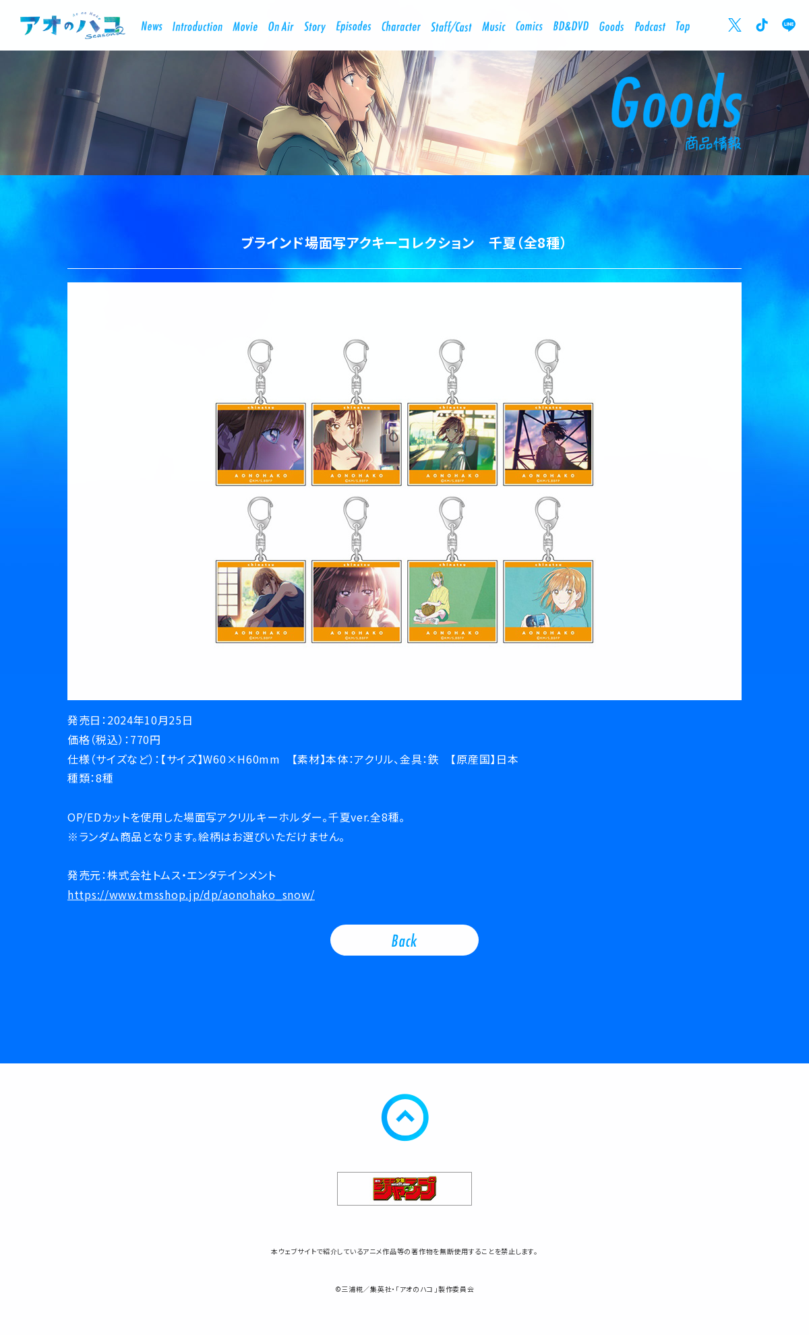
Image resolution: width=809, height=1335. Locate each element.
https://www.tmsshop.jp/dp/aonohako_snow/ (191, 894)
